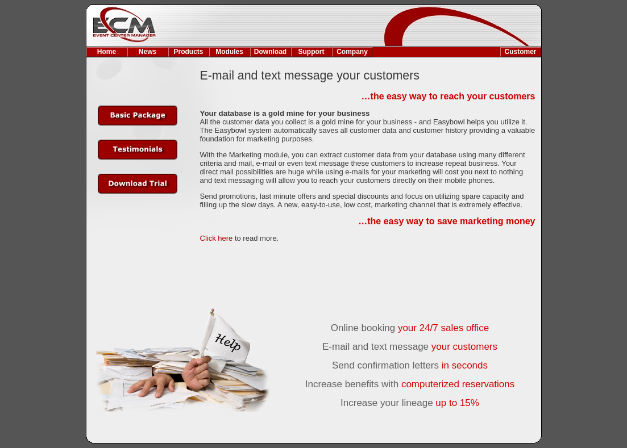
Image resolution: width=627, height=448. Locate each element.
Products (188, 52)
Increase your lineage (410, 402)
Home (106, 52)
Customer (520, 52)
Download (270, 52)
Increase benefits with (410, 384)
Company (352, 52)
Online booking (410, 328)
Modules (229, 52)
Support (311, 52)
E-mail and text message (409, 346)
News (147, 52)
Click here (216, 238)
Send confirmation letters (410, 365)
